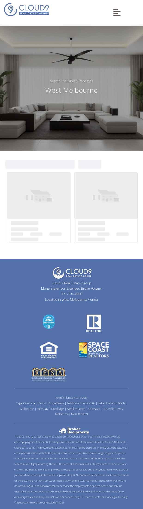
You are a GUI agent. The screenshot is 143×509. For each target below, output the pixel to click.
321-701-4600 (71, 294)
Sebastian (94, 409)
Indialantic (88, 403)
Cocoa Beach (56, 403)
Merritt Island (79, 414)
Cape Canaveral (26, 403)
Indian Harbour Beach (111, 403)
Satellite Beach (76, 409)
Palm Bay (42, 409)
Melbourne (27, 409)
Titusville (108, 409)
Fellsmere (73, 403)
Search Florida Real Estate (71, 398)
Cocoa (42, 403)
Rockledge (57, 409)
